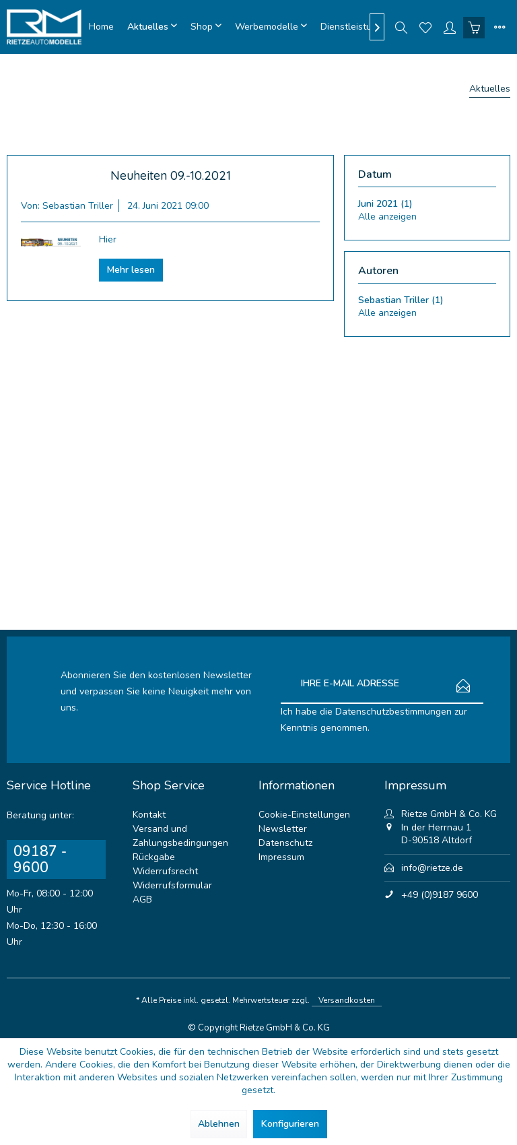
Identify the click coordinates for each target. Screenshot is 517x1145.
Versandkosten (346, 1000)
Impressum (281, 857)
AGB (142, 899)
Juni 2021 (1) (385, 203)
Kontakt (149, 814)
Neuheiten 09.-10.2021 (170, 175)
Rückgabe (154, 857)
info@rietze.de (432, 867)
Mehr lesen (131, 269)
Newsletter (282, 828)
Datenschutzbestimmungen (393, 711)
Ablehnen (219, 1123)
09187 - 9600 (40, 859)
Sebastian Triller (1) (401, 300)
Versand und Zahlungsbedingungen (180, 835)
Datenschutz (285, 843)
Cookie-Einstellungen (304, 814)
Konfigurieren (290, 1123)
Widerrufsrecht (165, 871)
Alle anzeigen (387, 216)
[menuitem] (101, 27)
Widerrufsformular (172, 885)
